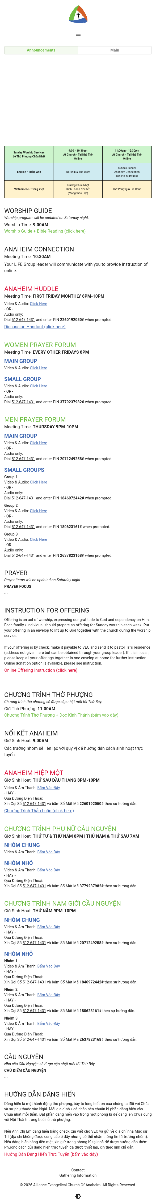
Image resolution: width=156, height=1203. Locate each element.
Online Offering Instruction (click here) (41, 670)
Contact (78, 1170)
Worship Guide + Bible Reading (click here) (45, 231)
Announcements (41, 50)
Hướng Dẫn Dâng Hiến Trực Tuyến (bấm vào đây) (51, 1154)
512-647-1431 (23, 320)
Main (115, 50)
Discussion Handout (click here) (35, 326)
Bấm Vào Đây (48, 788)
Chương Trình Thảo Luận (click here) (39, 810)
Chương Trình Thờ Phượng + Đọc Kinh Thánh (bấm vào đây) (61, 715)
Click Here (38, 304)
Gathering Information (78, 1175)
